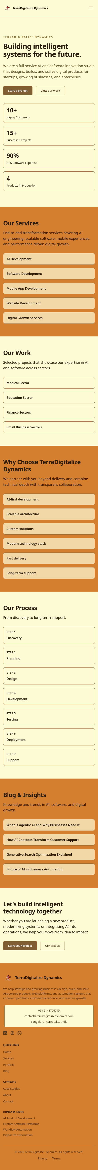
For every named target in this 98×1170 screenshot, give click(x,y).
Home (7, 1052)
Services (8, 1058)
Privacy (42, 1158)
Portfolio (9, 1065)
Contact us (52, 946)
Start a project (17, 90)
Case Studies (11, 1088)
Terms (56, 1158)
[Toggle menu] (91, 8)
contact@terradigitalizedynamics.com (49, 1016)
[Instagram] (12, 1033)
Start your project (20, 946)
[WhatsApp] (20, 1033)
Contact (8, 1101)
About (7, 1095)
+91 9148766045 (49, 1010)
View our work (50, 90)
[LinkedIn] (5, 1033)
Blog (6, 1071)
